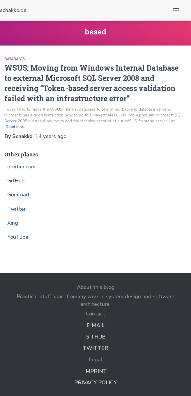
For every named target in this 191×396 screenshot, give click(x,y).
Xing (12, 222)
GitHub (15, 180)
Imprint (95, 371)
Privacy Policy (95, 382)
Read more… (17, 127)
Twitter (16, 208)
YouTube (17, 236)
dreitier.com (21, 166)
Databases (14, 59)
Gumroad (18, 194)
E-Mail (95, 325)
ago (50, 136)
